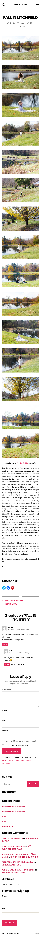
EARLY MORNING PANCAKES (24, 857)
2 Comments (22, 26)
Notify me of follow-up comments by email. (20, 741)
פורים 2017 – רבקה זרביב (12, 838)
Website (5, 731)
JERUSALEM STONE (11, 865)
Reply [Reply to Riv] (7, 664)
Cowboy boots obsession (13, 806)
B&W (4, 816)
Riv (14, 23)
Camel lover (8, 826)
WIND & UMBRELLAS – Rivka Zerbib (18, 870)
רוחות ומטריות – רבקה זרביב (13, 846)
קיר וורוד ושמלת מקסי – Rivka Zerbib (17, 862)
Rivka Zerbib (20, 4)
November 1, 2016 (27, 23)
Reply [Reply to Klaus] (5, 644)
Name (5, 710)
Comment (6, 690)
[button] (20, 48)
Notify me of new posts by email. (17, 745)
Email (5, 720)
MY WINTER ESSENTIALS (14, 873)
